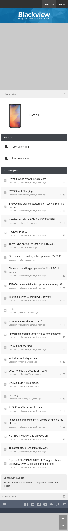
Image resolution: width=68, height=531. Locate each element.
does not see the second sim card (28, 370)
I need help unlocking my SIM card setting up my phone (36, 421)
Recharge (14, 395)
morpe (23, 362)
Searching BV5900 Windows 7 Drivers (30, 296)
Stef (22, 260)
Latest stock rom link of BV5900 (30, 447)
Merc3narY (24, 374)
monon (23, 247)
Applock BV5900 (18, 231)
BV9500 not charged (20, 346)
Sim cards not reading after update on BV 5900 (35, 256)
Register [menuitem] (49, 4)
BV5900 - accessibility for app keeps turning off (35, 284)
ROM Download (20, 146)
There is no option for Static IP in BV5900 (32, 244)
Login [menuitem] (62, 4)
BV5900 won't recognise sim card (27, 179)
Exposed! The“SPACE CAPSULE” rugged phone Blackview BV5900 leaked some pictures (35, 462)
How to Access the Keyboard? (25, 321)
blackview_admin (27, 182)
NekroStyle (25, 399)
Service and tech (20, 158)
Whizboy (23, 386)
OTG (11, 309)
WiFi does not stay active (23, 358)
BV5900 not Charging (21, 191)
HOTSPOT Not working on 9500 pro (28, 435)
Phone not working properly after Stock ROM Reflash (34, 270)
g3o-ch (23, 223)
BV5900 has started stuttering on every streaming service (37, 205)
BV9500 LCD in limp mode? (24, 383)
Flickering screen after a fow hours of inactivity (35, 333)
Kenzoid (23, 312)
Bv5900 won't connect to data (25, 407)
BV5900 (35, 115)
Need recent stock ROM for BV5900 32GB (32, 219)
